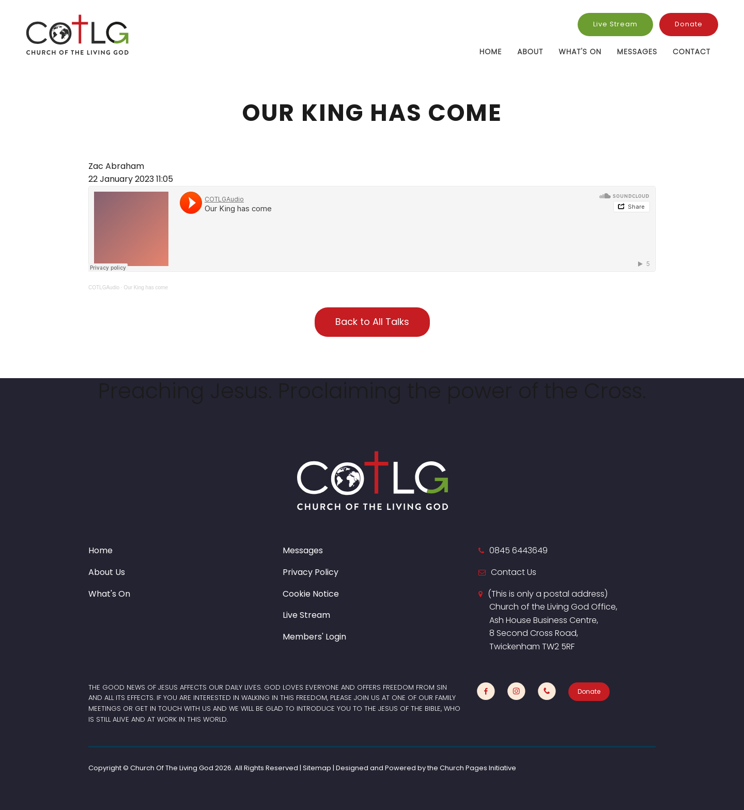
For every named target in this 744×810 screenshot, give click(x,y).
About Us (106, 572)
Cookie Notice (311, 594)
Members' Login (314, 637)
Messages (637, 51)
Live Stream (615, 24)
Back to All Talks (372, 321)
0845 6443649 (518, 550)
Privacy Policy (310, 572)
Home (490, 51)
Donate (689, 24)
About (530, 51)
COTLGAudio (103, 287)
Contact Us (513, 572)
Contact (691, 51)
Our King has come (145, 287)
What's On (580, 51)
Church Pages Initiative (478, 768)
